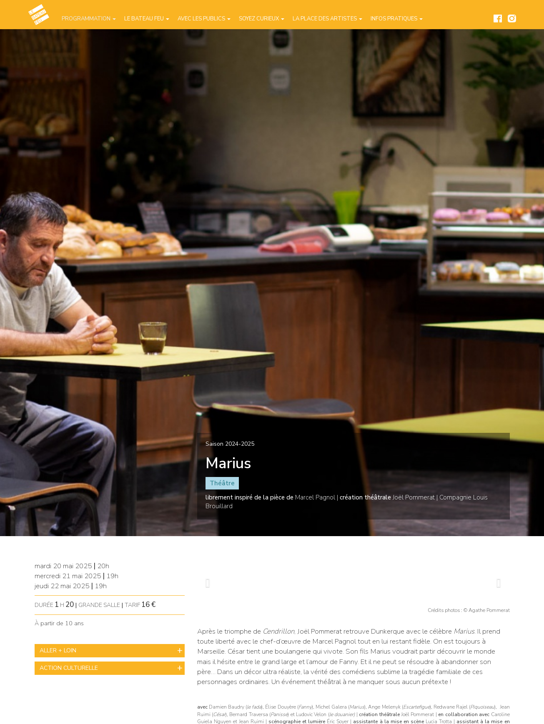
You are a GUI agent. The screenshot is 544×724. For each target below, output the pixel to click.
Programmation (89, 18)
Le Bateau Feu (146, 18)
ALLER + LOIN (58, 650)
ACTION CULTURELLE (69, 668)
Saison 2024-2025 (230, 444)
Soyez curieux (261, 18)
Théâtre (222, 483)
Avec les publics (204, 18)
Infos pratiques (397, 18)
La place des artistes (327, 18)
